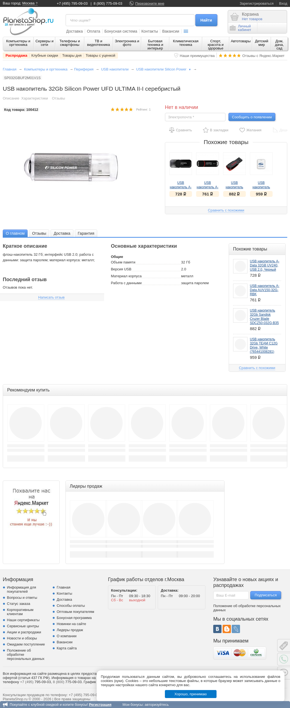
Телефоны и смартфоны (69, 43)
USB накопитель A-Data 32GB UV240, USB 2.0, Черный (265, 265)
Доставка (74, 31)
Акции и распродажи (24, 632)
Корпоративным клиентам (20, 612)
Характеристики (34, 98)
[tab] (15, 233)
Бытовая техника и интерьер (155, 44)
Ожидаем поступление (26, 644)
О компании (67, 636)
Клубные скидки (44, 55)
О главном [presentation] (15, 233)
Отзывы (58, 98)
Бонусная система (120, 31)
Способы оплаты (71, 606)
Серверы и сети (44, 43)
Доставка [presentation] (62, 233)
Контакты (149, 31)
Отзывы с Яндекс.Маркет (263, 56)
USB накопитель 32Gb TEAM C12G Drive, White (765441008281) (264, 345)
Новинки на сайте (71, 624)
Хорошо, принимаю (191, 694)
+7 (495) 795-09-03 (72, 3)
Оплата (93, 31)
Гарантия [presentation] (86, 233)
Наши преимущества (197, 56)
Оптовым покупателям (75, 612)
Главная (9, 69)
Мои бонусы (132, 704)
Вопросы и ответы (22, 597)
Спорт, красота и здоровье (216, 44)
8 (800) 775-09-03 (108, 3)
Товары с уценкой (100, 55)
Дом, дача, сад (279, 44)
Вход (283, 3)
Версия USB (121, 269)
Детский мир (261, 43)
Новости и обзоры (22, 638)
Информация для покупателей (21, 589)
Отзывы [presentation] (39, 233)
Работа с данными (126, 283)
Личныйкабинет (240, 28)
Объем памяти (123, 262)
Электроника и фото (127, 43)
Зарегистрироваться (257, 3)
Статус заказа (18, 604)
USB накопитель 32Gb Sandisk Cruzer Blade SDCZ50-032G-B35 (264, 317)
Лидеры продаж (70, 630)
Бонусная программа (74, 618)
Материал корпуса (126, 276)
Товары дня (71, 55)
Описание (11, 98)
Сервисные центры (23, 626)
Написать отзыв (51, 297)
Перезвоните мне (149, 3)
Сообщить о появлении (252, 117)
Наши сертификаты (23, 620)
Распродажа (16, 55)
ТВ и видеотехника (98, 43)
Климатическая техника (185, 43)
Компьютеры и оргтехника (18, 43)
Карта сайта (67, 648)
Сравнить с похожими (226, 210)
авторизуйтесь (157, 704)
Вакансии (170, 31)
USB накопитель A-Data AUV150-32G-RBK (265, 290)
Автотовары (241, 41)
